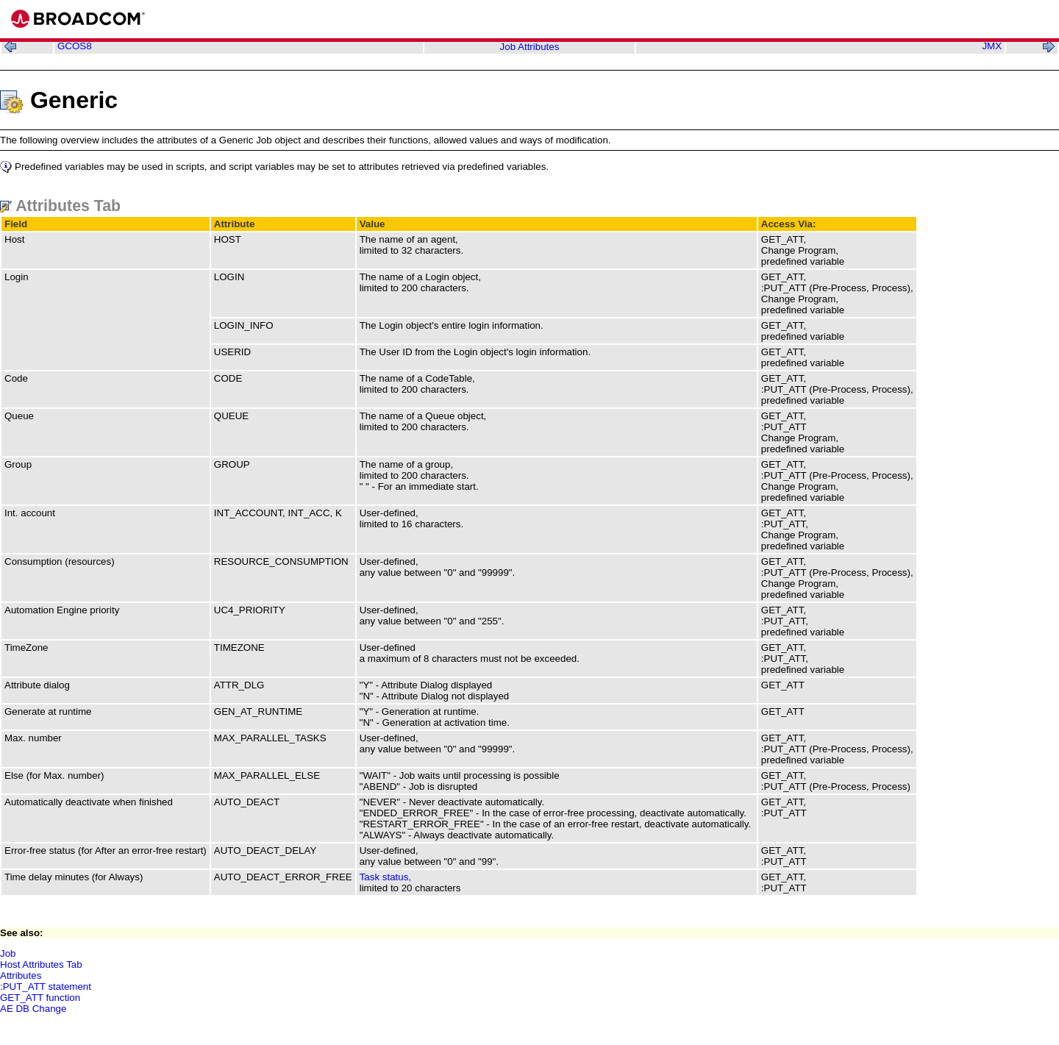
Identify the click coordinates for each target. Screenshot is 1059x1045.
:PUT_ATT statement (45, 986)
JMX (992, 45)
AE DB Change (33, 1008)
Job (8, 953)
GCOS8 (74, 45)
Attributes (20, 975)
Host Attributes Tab (41, 964)
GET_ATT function (40, 997)
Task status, (385, 876)
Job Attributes (530, 46)
